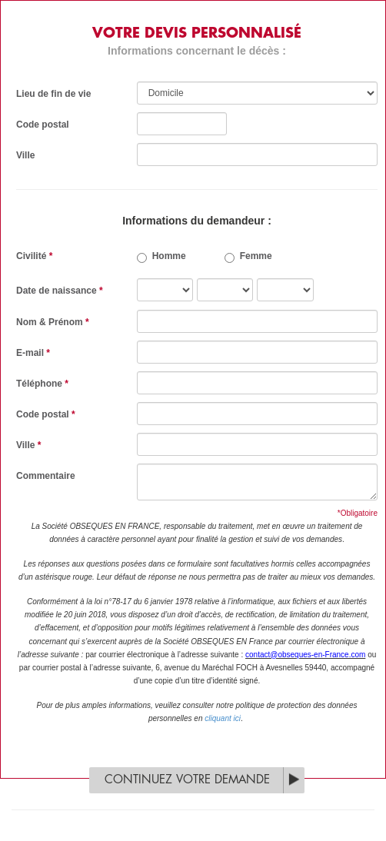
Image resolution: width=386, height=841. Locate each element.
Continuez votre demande (187, 780)
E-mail (33, 352)
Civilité (34, 256)
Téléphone (42, 383)
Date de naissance (59, 290)
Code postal (42, 124)
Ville (25, 155)
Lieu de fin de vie (53, 93)
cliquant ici (223, 718)
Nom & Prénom (52, 322)
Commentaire (45, 475)
